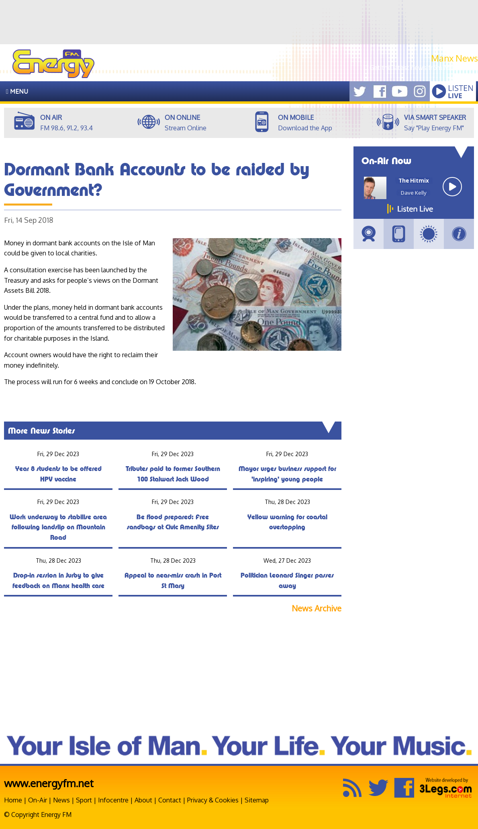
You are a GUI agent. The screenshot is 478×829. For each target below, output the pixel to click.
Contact (169, 800)
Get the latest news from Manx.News (424, 68)
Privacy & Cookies (213, 800)
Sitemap (257, 800)
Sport (84, 800)
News (61, 800)
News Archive (316, 608)
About (143, 800)
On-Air (37, 800)
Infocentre (113, 800)
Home (13, 800)
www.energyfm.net (49, 783)
